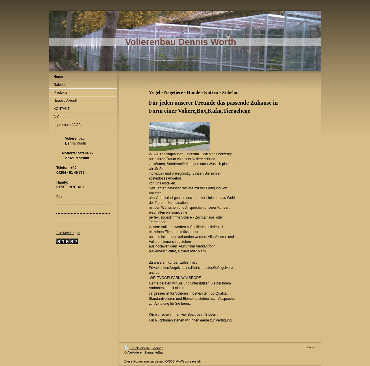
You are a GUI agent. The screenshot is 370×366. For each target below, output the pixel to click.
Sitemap (157, 348)
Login (311, 347)
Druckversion (137, 348)
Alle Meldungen (68, 233)
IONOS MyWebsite (177, 361)
